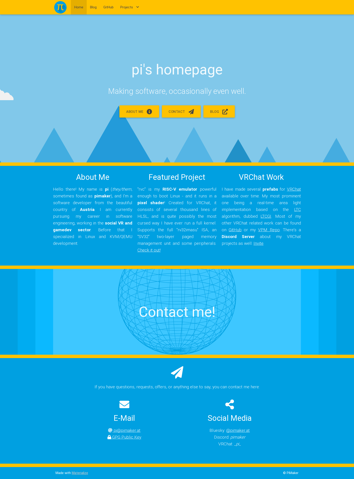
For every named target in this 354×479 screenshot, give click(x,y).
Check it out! (149, 250)
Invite (258, 243)
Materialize (80, 473)
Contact (181, 111)
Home (78, 7)
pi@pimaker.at (124, 430)
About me (139, 111)
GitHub (108, 7)
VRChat (294, 189)
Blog (93, 7)
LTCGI (266, 216)
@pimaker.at (238, 430)
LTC (297, 209)
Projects (129, 7)
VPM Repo (268, 229)
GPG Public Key (124, 437)
